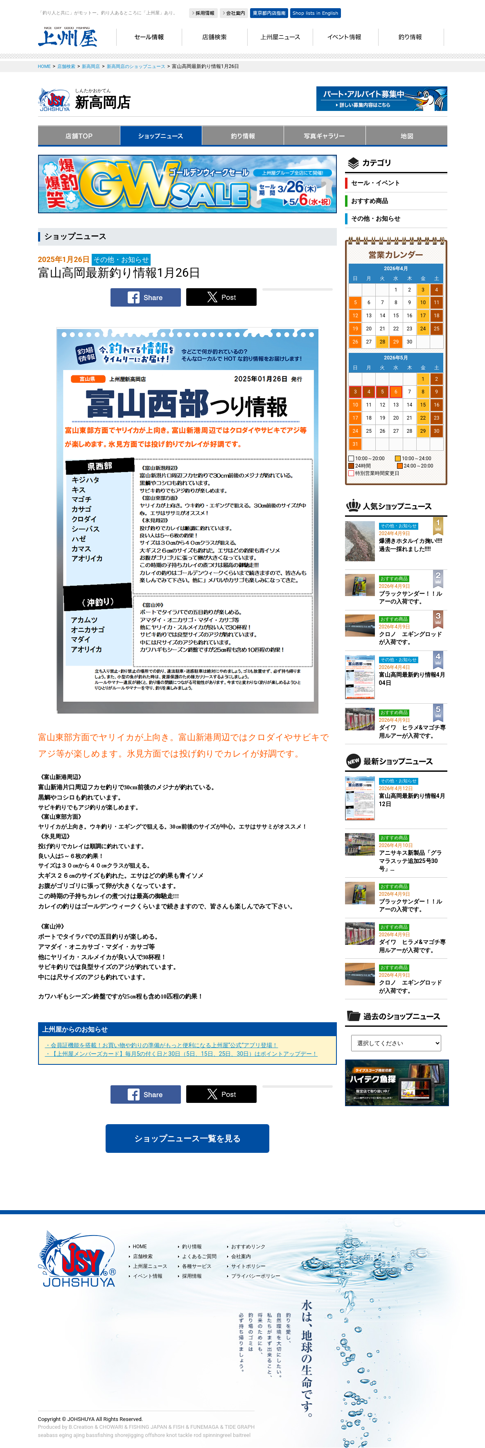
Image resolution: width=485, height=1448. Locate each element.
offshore (155, 1435)
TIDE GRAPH (240, 1427)
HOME (140, 1246)
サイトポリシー (248, 1266)
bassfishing (99, 1435)
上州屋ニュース (150, 1266)
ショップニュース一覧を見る (187, 1138)
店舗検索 (143, 1256)
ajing (79, 1435)
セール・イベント (375, 183)
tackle (185, 1435)
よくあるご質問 (199, 1256)
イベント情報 (147, 1276)
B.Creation (81, 1427)
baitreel (241, 1435)
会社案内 (241, 1256)
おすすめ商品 (369, 201)
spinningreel (217, 1435)
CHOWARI (111, 1427)
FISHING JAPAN (148, 1427)
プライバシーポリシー (255, 1276)
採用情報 (192, 1276)
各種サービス (197, 1266)
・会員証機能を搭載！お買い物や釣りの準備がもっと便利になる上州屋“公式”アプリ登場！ (161, 1045)
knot (171, 1435)
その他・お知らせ (375, 218)
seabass (48, 1435)
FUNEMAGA (204, 1427)
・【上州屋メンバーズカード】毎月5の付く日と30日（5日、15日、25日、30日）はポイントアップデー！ (181, 1053)
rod (197, 1435)
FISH (179, 1427)
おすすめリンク (248, 1246)
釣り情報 (192, 1246)
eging (65, 1435)
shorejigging (129, 1435)
